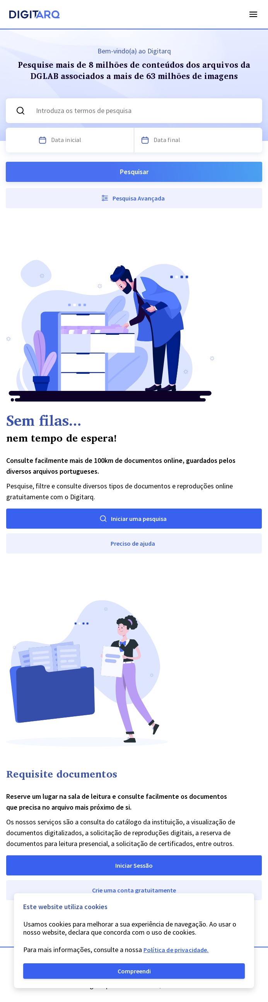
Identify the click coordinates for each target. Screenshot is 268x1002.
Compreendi (134, 971)
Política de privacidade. (176, 950)
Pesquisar (134, 171)
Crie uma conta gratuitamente (134, 890)
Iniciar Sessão (134, 865)
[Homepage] (34, 15)
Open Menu (253, 14)
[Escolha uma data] (42, 140)
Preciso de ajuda (133, 543)
